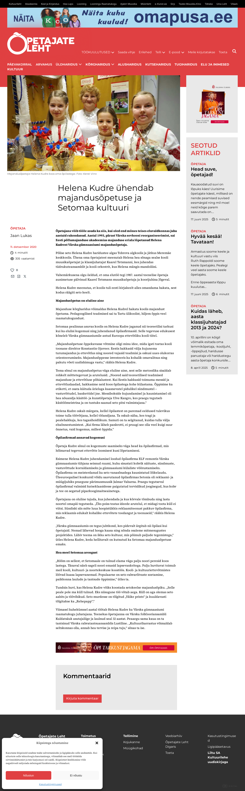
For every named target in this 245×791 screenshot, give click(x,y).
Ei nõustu (76, 775)
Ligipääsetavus (219, 746)
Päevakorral (19, 64)
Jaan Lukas (21, 235)
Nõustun (28, 775)
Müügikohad (133, 748)
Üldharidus (67, 64)
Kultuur (15, 69)
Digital (230, 786)
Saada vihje (126, 52)
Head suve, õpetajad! (204, 171)
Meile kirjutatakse (201, 52)
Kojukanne (131, 742)
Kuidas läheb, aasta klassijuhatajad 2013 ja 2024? (208, 319)
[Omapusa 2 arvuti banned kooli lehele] (122, 18)
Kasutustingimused (50, 784)
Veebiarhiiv (173, 736)
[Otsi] (234, 51)
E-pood (174, 52)
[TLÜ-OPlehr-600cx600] (212, 104)
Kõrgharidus (98, 64)
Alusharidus (129, 64)
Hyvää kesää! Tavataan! (206, 239)
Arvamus (44, 64)
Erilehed (145, 52)
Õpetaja (17, 228)
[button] (97, 743)
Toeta (223, 52)
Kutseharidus (158, 64)
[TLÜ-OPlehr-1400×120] (116, 647)
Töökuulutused (96, 52)
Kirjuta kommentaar (82, 698)
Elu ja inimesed (215, 64)
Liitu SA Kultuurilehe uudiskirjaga (218, 757)
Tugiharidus (186, 64)
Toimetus (88, 736)
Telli (158, 52)
